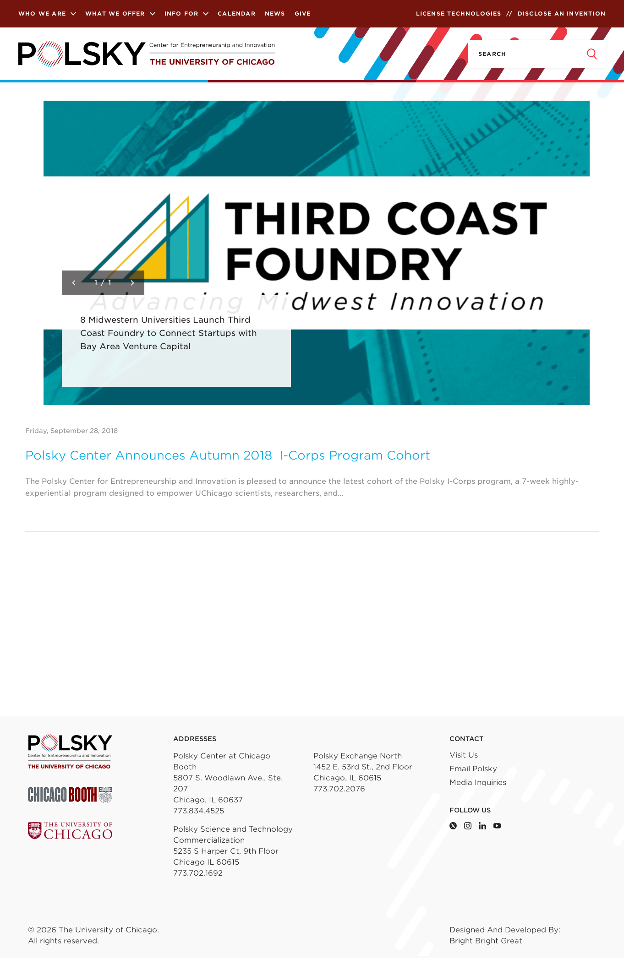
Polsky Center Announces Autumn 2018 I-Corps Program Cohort (227, 455)
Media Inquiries (477, 782)
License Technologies (459, 13)
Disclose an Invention (562, 13)
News (275, 13)
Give (303, 13)
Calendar (237, 13)
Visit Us (463, 755)
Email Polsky (473, 768)
